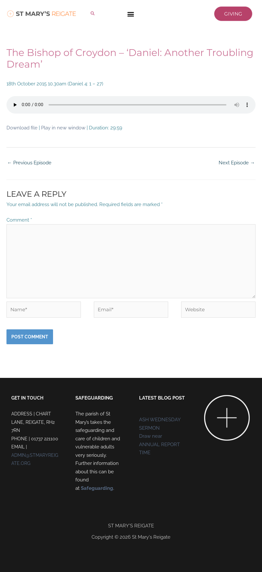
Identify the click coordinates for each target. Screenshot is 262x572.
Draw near (150, 436)
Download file (22, 128)
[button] (93, 13)
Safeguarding (97, 488)
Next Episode (237, 163)
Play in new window (63, 128)
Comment (19, 220)
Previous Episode (29, 163)
